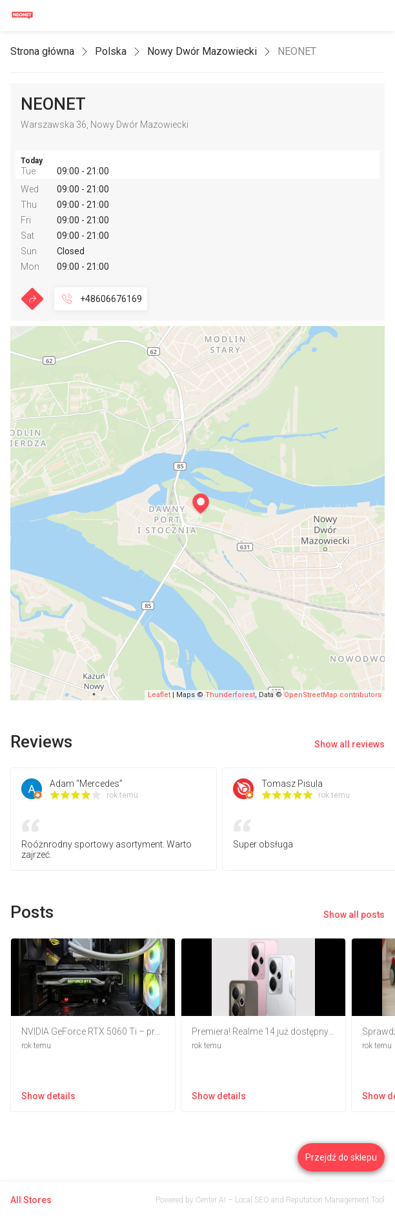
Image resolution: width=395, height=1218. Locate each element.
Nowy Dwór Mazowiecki (202, 51)
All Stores (31, 1200)
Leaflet (159, 695)
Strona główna (42, 51)
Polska (111, 51)
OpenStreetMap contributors (332, 695)
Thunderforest (230, 695)
